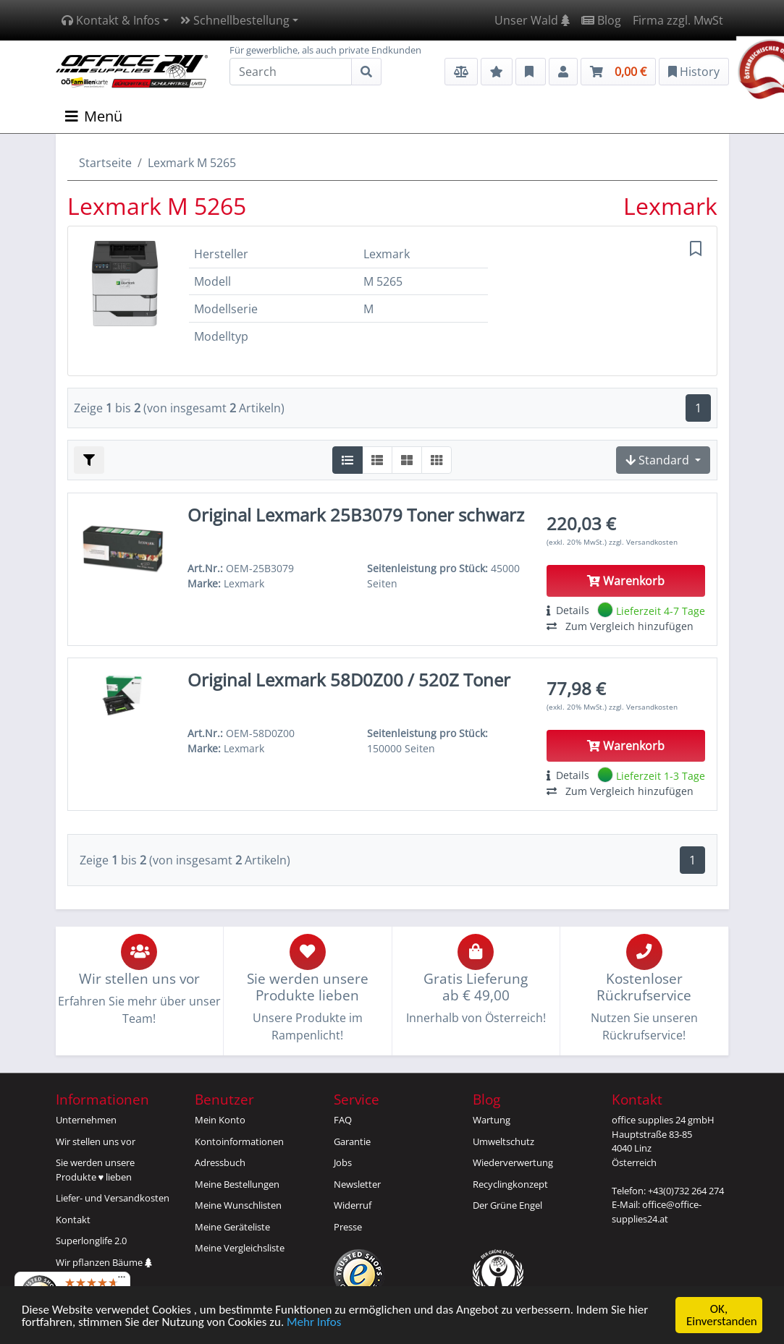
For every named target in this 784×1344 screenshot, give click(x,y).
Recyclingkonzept (510, 1184)
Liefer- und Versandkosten (112, 1197)
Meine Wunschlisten (238, 1205)
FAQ (343, 1119)
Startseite (105, 163)
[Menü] (121, 1280)
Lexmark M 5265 (192, 163)
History (694, 72)
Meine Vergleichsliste (239, 1247)
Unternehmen (86, 1119)
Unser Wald (532, 20)
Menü (93, 116)
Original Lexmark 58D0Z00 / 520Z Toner (348, 680)
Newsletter (357, 1184)
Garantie (352, 1141)
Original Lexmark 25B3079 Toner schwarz (355, 515)
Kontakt (73, 1219)
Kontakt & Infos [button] (111, 20)
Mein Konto (220, 1119)
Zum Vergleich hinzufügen (620, 626)
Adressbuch (220, 1162)
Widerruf (352, 1205)
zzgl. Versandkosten (643, 542)
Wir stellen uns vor (95, 1141)
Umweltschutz (503, 1141)
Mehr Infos (314, 1322)
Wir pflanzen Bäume (104, 1262)
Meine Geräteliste (232, 1226)
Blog (601, 20)
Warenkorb (626, 581)
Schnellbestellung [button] (235, 20)
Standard (658, 460)
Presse (348, 1226)
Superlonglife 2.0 (91, 1240)
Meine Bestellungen (237, 1184)
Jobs (343, 1162)
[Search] (290, 71)
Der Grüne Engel (507, 1205)
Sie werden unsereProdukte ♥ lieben (95, 1169)
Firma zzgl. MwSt (678, 20)
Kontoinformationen (239, 1141)
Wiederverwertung (513, 1162)
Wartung (491, 1119)
